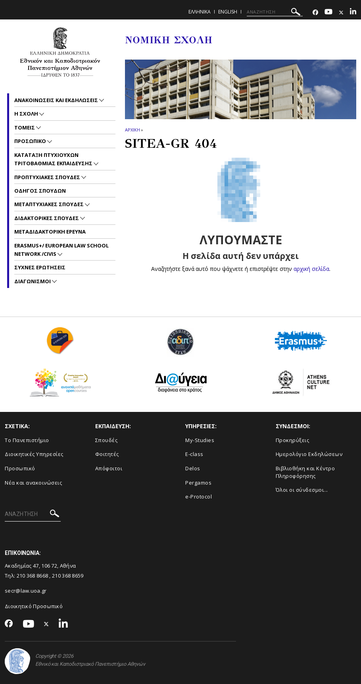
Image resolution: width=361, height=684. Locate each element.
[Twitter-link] (341, 12)
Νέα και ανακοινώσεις (33, 482)
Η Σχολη (26, 113)
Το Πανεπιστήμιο (27, 440)
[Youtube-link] (328, 12)
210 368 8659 (68, 575)
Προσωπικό (20, 468)
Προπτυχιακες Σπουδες (47, 177)
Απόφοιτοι (109, 468)
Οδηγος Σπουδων (40, 190)
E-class (194, 454)
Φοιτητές (107, 454)
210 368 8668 (32, 575)
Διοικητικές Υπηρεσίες (34, 454)
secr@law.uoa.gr (26, 590)
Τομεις (25, 127)
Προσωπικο (30, 141)
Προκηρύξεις (292, 440)
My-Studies (199, 440)
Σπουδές (106, 440)
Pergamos (198, 482)
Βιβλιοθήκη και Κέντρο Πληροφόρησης (305, 472)
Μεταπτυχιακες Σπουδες (49, 204)
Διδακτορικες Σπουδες (47, 218)
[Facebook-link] (315, 12)
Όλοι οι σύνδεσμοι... (302, 489)
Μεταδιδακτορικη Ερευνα (50, 231)
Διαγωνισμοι (33, 281)
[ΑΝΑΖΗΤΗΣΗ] (275, 12)
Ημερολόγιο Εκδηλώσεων (309, 454)
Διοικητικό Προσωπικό (34, 606)
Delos (192, 468)
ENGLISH (227, 11)
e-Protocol (198, 496)
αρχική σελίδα (311, 268)
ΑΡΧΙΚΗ (132, 130)
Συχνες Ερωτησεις (39, 267)
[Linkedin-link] (353, 12)
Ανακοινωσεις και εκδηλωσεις (56, 100)
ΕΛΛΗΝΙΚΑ (199, 11)
